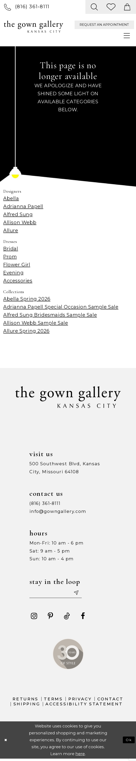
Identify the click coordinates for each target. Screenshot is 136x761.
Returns (25, 701)
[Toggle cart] (127, 7)
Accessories (17, 280)
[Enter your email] (61, 594)
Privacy (80, 701)
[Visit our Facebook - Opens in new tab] (83, 618)
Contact (110, 701)
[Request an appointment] (104, 25)
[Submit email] (86, 594)
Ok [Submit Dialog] (128, 742)
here (80, 755)
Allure (10, 230)
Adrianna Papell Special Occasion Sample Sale (60, 307)
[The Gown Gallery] (33, 27)
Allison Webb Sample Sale (35, 323)
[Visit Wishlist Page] (111, 7)
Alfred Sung (18, 214)
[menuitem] (27, 6)
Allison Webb (19, 222)
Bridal (10, 248)
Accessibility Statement (84, 706)
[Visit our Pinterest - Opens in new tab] (50, 618)
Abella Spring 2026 (26, 299)
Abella (11, 198)
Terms (53, 701)
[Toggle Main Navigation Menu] (127, 35)
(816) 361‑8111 (45, 503)
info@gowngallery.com (57, 511)
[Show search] (94, 7)
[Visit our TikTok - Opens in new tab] (66, 618)
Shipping (26, 706)
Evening (13, 272)
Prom (10, 256)
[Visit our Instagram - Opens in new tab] (34, 618)
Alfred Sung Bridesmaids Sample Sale (50, 315)
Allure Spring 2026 (26, 331)
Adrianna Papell (23, 206)
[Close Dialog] (6, 742)
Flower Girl (16, 264)
